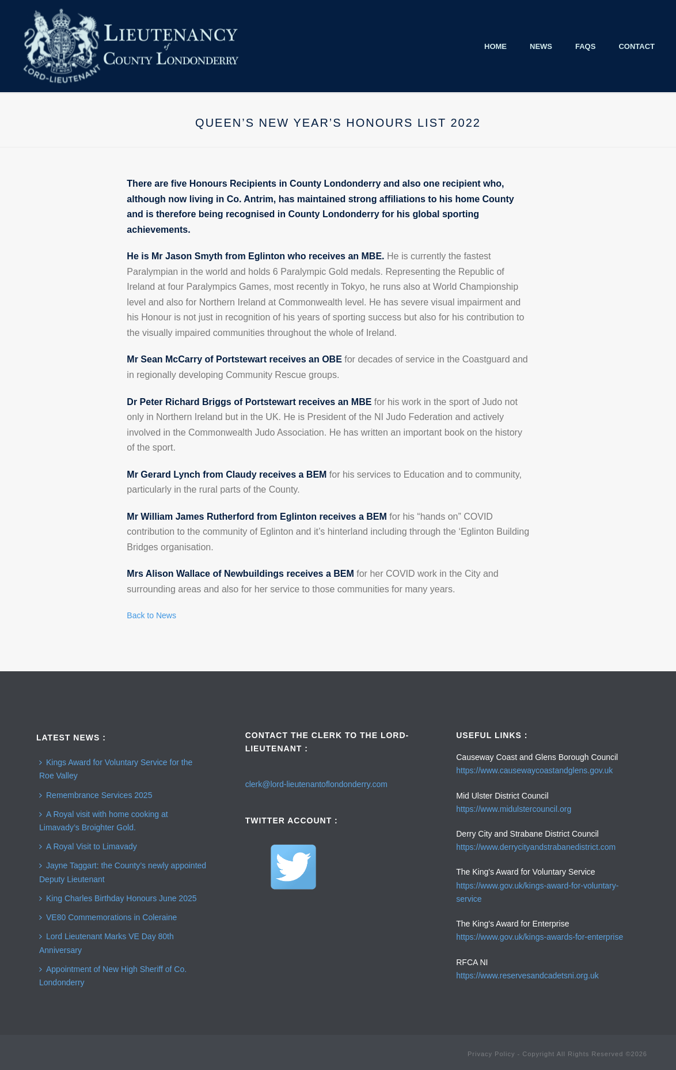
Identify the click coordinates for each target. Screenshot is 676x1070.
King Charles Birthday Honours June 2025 (118, 898)
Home (495, 46)
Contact (636, 46)
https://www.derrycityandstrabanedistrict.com (536, 847)
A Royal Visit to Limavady (88, 846)
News (541, 46)
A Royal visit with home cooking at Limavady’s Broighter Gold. (103, 821)
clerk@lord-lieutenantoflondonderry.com (316, 784)
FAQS (585, 46)
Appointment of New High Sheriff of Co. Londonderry (113, 976)
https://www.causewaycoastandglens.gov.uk (534, 770)
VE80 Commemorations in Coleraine (108, 917)
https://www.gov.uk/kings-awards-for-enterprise (539, 937)
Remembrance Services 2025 (95, 795)
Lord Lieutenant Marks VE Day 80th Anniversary (106, 943)
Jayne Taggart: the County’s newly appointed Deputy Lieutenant (122, 872)
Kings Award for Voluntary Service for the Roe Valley (115, 769)
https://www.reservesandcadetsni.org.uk (527, 975)
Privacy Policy (491, 1053)
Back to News (151, 615)
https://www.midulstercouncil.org (513, 809)
